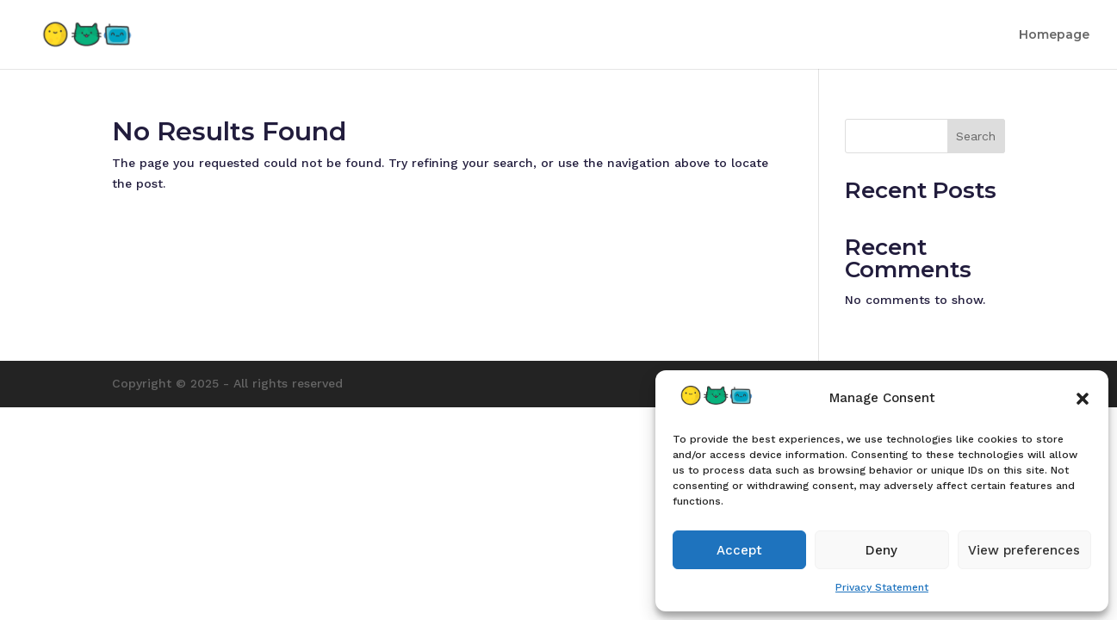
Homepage (1054, 35)
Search (976, 136)
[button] (1082, 398)
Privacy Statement (881, 587)
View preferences (1024, 550)
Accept (739, 550)
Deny (881, 550)
